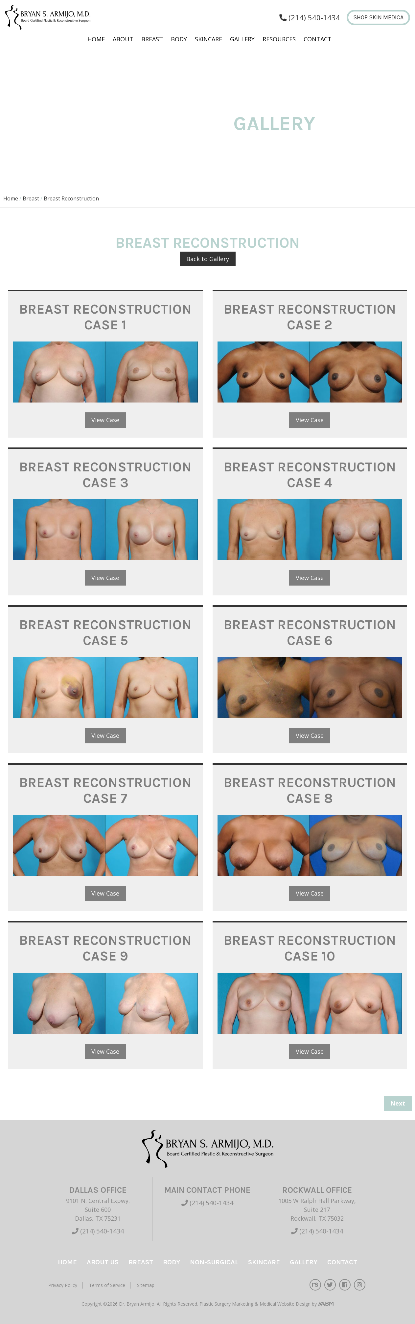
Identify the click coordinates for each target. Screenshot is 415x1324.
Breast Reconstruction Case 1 (105, 317)
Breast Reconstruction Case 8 (309, 790)
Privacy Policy (62, 1285)
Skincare (208, 39)
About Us (103, 1262)
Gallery (242, 39)
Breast (152, 39)
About (123, 39)
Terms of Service (107, 1285)
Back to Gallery (207, 259)
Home (96, 39)
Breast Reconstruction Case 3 (105, 474)
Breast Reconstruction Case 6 (309, 632)
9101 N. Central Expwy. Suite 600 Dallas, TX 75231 (98, 1209)
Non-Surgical (214, 1262)
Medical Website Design (285, 1304)
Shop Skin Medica (378, 17)
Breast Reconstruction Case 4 (309, 474)
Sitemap (145, 1285)
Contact (318, 39)
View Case (105, 420)
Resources (279, 39)
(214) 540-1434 (98, 1231)
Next (397, 1103)
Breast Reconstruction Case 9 (105, 948)
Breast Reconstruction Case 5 (105, 632)
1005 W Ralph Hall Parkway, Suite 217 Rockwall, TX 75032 (317, 1209)
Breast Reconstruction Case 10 (309, 948)
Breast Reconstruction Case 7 (105, 790)
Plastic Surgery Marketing (227, 1304)
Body (179, 39)
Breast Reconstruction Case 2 (309, 317)
